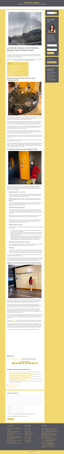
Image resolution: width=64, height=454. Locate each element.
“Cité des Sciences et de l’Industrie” (15, 358)
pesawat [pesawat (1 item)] (42, 440)
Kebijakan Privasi (25, 7)
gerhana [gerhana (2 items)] (44, 431)
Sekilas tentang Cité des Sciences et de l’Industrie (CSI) (17, 65)
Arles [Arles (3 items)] (45, 428)
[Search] (55, 13)
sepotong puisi (27, 440)
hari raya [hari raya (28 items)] (50, 431)
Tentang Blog (18, 7)
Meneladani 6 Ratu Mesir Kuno (12, 387)
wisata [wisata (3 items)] (43, 447)
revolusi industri (18, 385)
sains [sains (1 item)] (55, 443)
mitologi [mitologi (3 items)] (48, 436)
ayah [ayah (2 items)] (48, 428)
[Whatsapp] (26, 363)
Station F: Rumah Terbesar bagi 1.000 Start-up (17, 381)
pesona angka (26, 435)
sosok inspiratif (27, 441)
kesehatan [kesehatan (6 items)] (50, 434)
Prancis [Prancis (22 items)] (51, 440)
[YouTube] (48, 62)
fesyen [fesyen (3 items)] (50, 429)
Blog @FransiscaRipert (32, 2)
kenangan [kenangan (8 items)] (44, 434)
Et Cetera (11, 73)
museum (12, 385)
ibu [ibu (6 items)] (55, 431)
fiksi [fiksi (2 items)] (53, 429)
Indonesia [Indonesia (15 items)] (45, 433)
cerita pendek (26, 429)
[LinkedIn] (53, 62)
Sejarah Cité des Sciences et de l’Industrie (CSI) (15, 74)
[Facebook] (13, 363)
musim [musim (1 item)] (44, 437)
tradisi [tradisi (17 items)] (44, 446)
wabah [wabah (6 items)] (52, 446)
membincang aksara (28, 432)
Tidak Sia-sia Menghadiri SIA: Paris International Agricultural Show (21, 371)
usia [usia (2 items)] (48, 446)
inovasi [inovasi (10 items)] (51, 433)
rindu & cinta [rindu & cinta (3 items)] (51, 441)
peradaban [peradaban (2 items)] (51, 438)
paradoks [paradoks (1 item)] (51, 437)
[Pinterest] (23, 363)
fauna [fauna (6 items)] (47, 429)
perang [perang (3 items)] (54, 438)
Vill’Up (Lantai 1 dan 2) (13, 71)
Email (48, 48)
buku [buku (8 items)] (43, 429)
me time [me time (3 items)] (44, 436)
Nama (48, 43)
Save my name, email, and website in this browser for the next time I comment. (22, 413)
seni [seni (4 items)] (42, 444)
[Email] (33, 363)
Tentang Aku (13, 7)
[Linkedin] (20, 363)
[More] (36, 363)
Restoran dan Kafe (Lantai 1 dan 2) (15, 72)
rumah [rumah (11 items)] (44, 443)
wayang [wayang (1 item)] (55, 446)
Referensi (9, 75)
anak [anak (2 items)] (42, 428)
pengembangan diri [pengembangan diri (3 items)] (45, 438)
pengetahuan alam (11, 384)
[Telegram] (29, 363)
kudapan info (26, 431)
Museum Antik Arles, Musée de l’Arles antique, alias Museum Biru (21, 374)
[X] (16, 363)
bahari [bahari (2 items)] (50, 428)
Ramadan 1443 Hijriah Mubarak (13, 386)
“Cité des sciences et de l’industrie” (15, 359)
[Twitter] (55, 62)
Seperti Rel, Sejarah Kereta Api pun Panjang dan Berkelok (20, 378)
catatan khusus (27, 428)
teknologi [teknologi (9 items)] (49, 444)
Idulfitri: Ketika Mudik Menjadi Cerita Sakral (14, 443)
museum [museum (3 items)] (52, 436)
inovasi (9, 385)
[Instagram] (51, 62)
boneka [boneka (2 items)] (53, 428)
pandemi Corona (39, 118)
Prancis (15, 385)
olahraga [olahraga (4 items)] (47, 437)
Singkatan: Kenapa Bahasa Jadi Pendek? (14, 436)
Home (8, 7)
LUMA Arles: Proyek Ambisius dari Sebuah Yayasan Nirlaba (20, 376)
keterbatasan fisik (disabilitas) (14, 217)
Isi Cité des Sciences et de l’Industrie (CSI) (15, 66)
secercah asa (26, 438)
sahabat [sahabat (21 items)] (50, 443)
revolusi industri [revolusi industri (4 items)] (44, 441)
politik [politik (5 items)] (46, 440)
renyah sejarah (27, 437)
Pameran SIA (11, 60)
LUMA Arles (14, 320)
